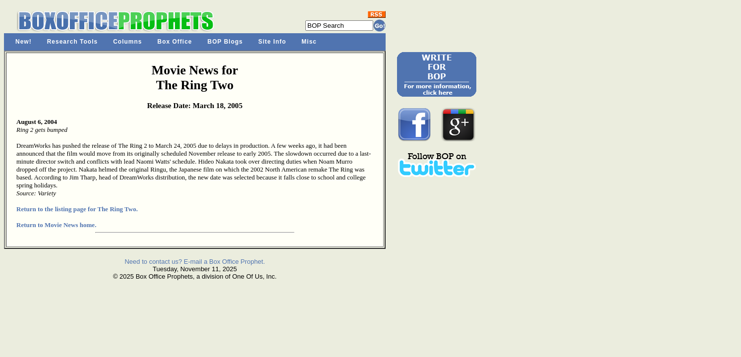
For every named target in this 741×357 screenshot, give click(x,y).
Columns (127, 41)
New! (23, 41)
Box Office (175, 41)
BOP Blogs (225, 41)
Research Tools (72, 41)
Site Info (272, 41)
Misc (309, 41)
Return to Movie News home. (56, 225)
